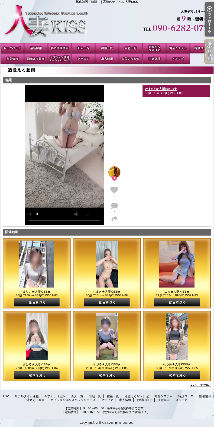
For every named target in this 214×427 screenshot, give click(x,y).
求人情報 (107, 58)
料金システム (178, 48)
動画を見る (37, 302)
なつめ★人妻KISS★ (177, 364)
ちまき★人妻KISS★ (107, 291)
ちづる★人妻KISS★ (107, 364)
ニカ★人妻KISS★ (176, 291)
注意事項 (154, 58)
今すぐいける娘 (59, 48)
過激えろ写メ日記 (154, 48)
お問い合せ (131, 58)
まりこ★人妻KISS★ (37, 291)
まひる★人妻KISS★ (37, 364)
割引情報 (12, 58)
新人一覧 (83, 48)
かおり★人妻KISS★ (161, 89)
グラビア (83, 58)
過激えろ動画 (36, 58)
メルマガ (178, 58)
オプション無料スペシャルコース (59, 58)
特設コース (202, 48)
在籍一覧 (131, 48)
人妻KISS (102, 422)
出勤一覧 (107, 48)
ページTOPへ (202, 385)
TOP (12, 48)
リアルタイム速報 (36, 48)
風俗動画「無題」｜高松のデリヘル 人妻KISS (107, 23)
